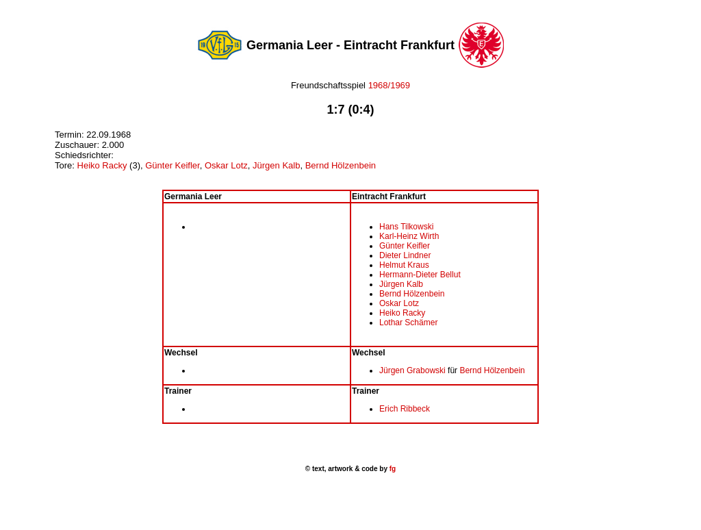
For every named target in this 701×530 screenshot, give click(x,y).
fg (391, 468)
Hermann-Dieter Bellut (420, 274)
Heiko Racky (102, 165)
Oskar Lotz (226, 165)
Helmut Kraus (404, 265)
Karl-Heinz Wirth (409, 236)
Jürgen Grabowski (412, 370)
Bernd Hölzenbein (340, 165)
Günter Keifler (172, 165)
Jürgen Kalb (276, 165)
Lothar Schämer (408, 322)
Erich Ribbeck (404, 409)
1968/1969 (388, 85)
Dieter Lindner (405, 255)
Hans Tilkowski (406, 226)
